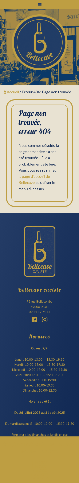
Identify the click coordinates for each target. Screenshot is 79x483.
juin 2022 (39, 466)
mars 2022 (39, 474)
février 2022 (39, 478)
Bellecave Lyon (39, 42)
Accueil (11, 92)
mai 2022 (39, 470)
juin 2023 (39, 462)
